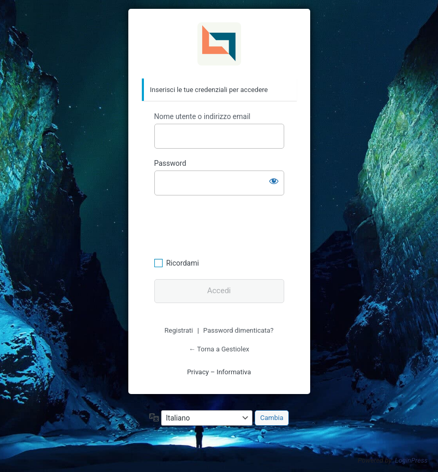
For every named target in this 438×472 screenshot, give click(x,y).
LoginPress (411, 460)
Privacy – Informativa (219, 372)
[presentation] (225, 225)
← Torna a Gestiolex (219, 349)
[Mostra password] (273, 181)
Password (170, 163)
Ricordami (182, 263)
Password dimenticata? (238, 330)
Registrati (179, 330)
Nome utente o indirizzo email (202, 116)
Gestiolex (219, 44)
